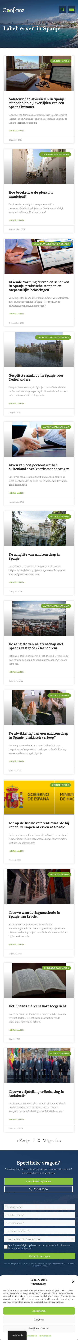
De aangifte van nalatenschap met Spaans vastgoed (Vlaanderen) (36, 646)
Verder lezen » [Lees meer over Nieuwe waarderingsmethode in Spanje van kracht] (16, 944)
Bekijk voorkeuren (39, 1328)
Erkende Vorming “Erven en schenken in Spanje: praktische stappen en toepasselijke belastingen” (39, 286)
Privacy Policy (57, 1263)
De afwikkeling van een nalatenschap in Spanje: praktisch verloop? (38, 735)
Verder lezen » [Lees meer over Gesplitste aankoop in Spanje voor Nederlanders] (16, 403)
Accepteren (39, 1310)
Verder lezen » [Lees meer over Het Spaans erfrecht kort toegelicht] (16, 1030)
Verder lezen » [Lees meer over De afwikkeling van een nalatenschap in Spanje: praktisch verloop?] (16, 761)
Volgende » (52, 1140)
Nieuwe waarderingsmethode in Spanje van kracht (34, 914)
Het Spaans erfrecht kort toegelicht (37, 1006)
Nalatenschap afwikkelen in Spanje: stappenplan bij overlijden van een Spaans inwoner (37, 103)
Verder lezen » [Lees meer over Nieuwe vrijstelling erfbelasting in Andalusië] (16, 1119)
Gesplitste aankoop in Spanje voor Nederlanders (36, 377)
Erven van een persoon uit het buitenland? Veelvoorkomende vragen (39, 467)
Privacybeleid (45, 1335)
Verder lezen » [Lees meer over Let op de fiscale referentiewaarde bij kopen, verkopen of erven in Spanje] (16, 851)
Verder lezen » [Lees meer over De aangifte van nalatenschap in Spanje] (16, 582)
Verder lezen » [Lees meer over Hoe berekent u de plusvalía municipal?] (16, 220)
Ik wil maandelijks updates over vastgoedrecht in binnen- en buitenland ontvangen (39, 1247)
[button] (73, 1281)
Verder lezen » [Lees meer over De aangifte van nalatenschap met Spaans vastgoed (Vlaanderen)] (16, 672)
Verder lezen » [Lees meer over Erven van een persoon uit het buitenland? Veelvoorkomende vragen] (16, 493)
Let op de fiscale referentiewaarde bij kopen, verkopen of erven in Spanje (39, 825)
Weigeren (39, 1319)
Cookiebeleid (31, 1335)
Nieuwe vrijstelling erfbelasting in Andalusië (36, 1093)
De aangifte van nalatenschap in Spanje (34, 556)
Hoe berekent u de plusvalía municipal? (31, 194)
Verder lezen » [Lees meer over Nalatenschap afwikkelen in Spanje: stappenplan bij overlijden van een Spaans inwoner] (16, 130)
